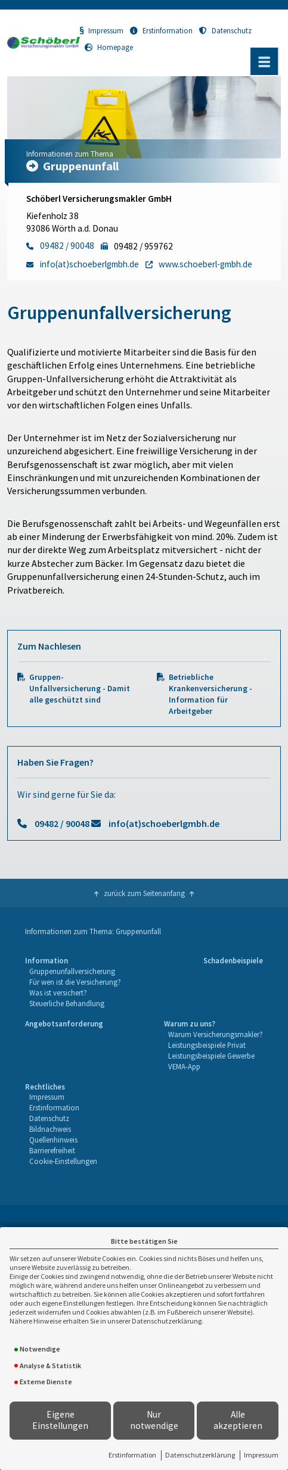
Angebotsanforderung (64, 1023)
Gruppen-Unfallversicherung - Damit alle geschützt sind (79, 688)
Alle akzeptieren (237, 1420)
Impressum (261, 1454)
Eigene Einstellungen (60, 1420)
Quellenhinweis (53, 1139)
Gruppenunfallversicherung (72, 971)
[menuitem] (72, 982)
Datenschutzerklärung (200, 1454)
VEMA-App (184, 1066)
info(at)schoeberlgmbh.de (164, 823)
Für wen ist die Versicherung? (75, 982)
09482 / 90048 (62, 823)
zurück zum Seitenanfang (144, 893)
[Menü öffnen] (264, 61)
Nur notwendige (154, 1420)
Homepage (109, 47)
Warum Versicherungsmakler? (215, 1034)
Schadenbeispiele (233, 960)
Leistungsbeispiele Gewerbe (211, 1055)
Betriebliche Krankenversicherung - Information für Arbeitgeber (210, 694)
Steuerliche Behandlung (66, 1003)
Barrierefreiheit (52, 1150)
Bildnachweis (50, 1129)
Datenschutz (225, 30)
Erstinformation (132, 1454)
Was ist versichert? (58, 992)
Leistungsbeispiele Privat (207, 1045)
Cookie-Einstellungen (63, 1161)
